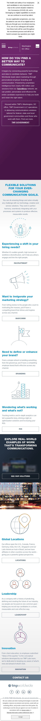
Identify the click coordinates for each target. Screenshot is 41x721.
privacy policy (26, 710)
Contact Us (21, 677)
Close (38, 3)
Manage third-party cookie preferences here (20, 712)
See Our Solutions (20, 476)
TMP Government (20, 122)
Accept (20, 717)
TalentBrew (22, 89)
